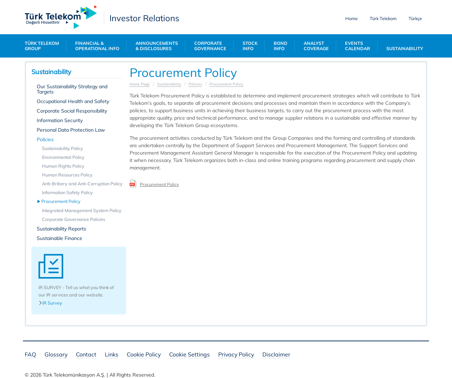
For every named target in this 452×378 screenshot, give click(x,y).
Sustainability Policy (62, 148)
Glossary (55, 355)
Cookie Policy (144, 355)
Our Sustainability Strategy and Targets (72, 89)
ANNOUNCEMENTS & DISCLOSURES (157, 46)
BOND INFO (280, 46)
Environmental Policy (63, 157)
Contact (86, 355)
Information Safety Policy (67, 192)
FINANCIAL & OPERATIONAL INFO (97, 46)
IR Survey (50, 303)
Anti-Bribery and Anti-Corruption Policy (82, 183)
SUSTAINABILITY (404, 48)
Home (351, 18)
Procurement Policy (61, 201)
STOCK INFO (250, 46)
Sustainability (169, 84)
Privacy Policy (236, 355)
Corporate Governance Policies (73, 219)
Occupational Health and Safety (73, 101)
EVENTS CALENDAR (357, 46)
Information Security (60, 120)
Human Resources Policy (67, 175)
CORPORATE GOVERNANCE (210, 46)
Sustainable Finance (59, 238)
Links (111, 355)
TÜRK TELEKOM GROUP (42, 46)
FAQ (30, 355)
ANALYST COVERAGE (316, 46)
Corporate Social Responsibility (72, 111)
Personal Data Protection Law (71, 130)
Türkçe (415, 18)
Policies (45, 139)
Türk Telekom (383, 18)
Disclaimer (276, 355)
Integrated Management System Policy (81, 210)
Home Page (140, 84)
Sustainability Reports (61, 229)
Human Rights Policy (63, 166)
